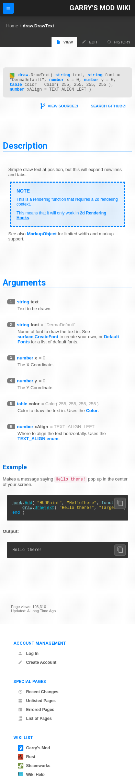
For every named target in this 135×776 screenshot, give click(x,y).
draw (23, 76)
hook (17, 508)
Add (28, 508)
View (64, 41)
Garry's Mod (34, 748)
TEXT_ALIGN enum (38, 442)
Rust (26, 757)
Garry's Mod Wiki (99, 8)
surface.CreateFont (38, 340)
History (119, 41)
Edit (90, 41)
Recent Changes (38, 692)
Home (12, 25)
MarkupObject (42, 237)
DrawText (45, 514)
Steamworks (34, 765)
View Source (61, 110)
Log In (28, 653)
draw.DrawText (38, 25)
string (62, 76)
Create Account (37, 662)
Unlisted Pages (37, 700)
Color (92, 414)
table (16, 87)
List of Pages (35, 718)
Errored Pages (36, 709)
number (56, 81)
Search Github (106, 110)
